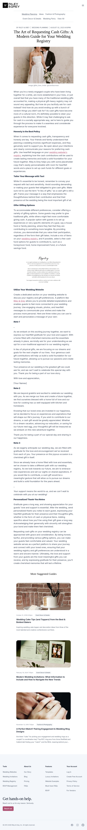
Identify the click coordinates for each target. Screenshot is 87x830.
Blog (25, 777)
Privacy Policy (72, 781)
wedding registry (30, 238)
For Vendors (71, 790)
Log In (69, 772)
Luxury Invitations (52, 777)
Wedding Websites (10, 772)
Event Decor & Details (32, 19)
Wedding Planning (29, 14)
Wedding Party (49, 19)
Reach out (8, 809)
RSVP (47, 790)
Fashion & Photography (55, 14)
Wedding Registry (9, 781)
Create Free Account (74, 777)
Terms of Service (73, 786)
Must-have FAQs (51, 786)
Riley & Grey (19, 301)
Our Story (27, 772)
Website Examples (52, 781)
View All (60, 19)
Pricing (26, 781)
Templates (49, 772)
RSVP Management (10, 786)
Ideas (41, 14)
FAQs (26, 786)
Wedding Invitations (10, 777)
